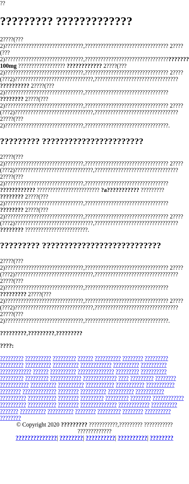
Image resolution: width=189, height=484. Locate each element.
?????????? (38, 358)
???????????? (95, 365)
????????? (12, 358)
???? (123, 378)
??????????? (14, 385)
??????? (9, 411)
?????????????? (96, 371)
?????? (85, 358)
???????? (132, 358)
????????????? (100, 378)
